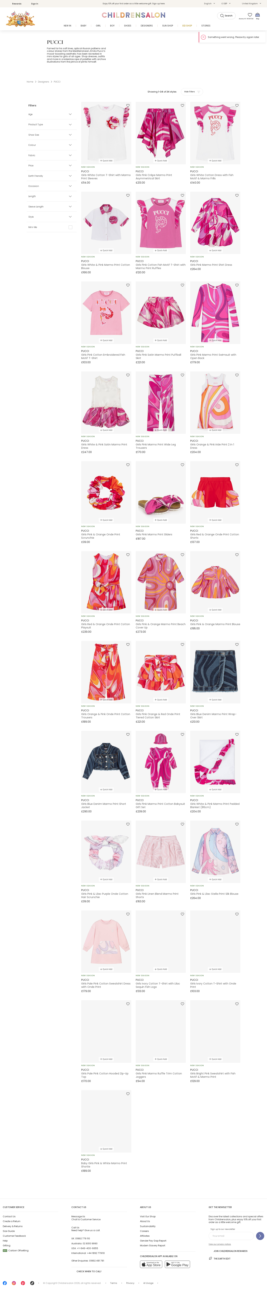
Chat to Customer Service (85, 1218)
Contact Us (9, 1216)
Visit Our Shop (148, 1216)
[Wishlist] (249, 16)
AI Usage (148, 1283)
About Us (145, 1221)
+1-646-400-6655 (87, 1248)
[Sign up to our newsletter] (260, 1236)
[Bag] (257, 16)
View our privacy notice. (220, 1244)
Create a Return (11, 1221)
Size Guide (9, 1231)
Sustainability (148, 1226)
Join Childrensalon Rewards (228, 1251)
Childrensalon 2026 (68, 1283)
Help (5, 1240)
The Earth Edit (219, 1258)
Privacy (130, 1283)
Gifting (6, 1245)
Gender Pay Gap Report (153, 1240)
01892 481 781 (96, 1260)
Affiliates (145, 1235)
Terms (113, 1283)
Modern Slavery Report (152, 1245)
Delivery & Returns (13, 1226)
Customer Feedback (14, 1235)
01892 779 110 (82, 1238)
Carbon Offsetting (16, 1250)
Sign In (32, 3)
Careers (144, 1231)
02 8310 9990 (90, 1243)
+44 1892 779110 (96, 1253)
